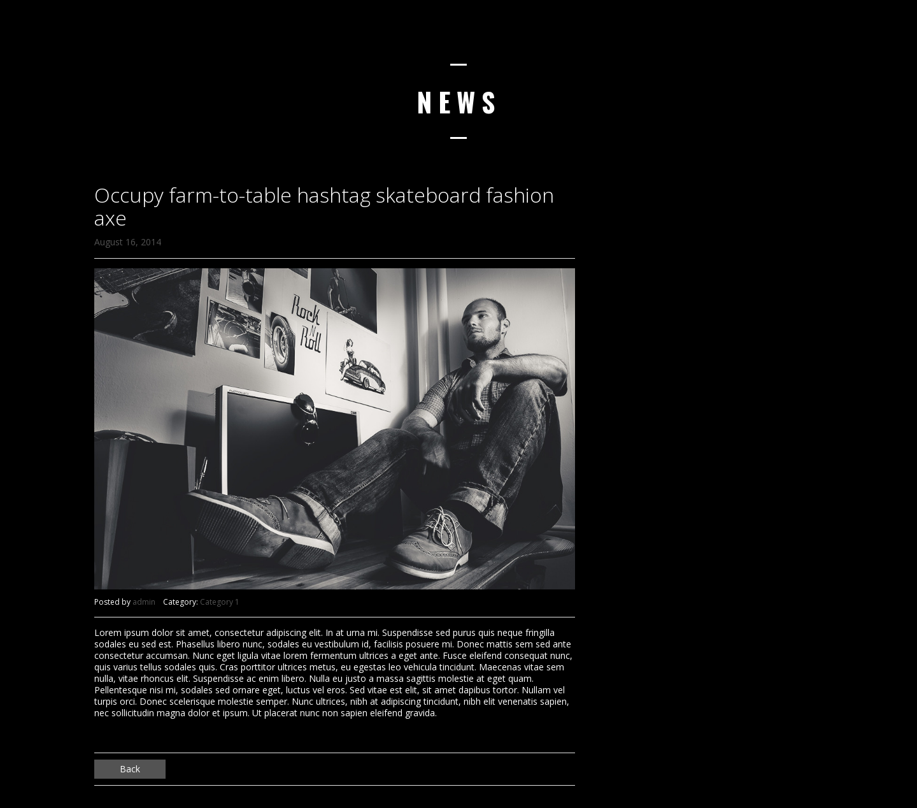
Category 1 (219, 601)
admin (143, 601)
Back (130, 769)
